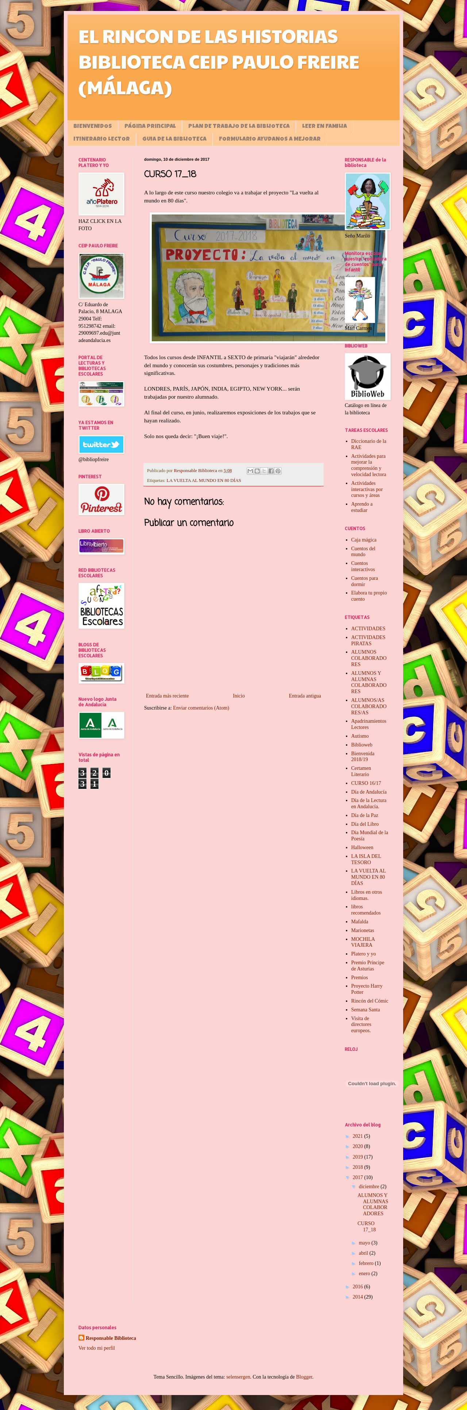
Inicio (239, 696)
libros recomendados (366, 910)
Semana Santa (365, 1009)
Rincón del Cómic (370, 1001)
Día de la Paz (364, 815)
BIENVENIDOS (92, 127)
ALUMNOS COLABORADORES (369, 658)
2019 (358, 1157)
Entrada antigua (305, 696)
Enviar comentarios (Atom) (201, 708)
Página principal (150, 127)
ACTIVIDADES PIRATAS (368, 640)
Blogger (304, 1377)
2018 (358, 1167)
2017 (358, 1177)
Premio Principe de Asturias (368, 966)
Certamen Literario (361, 771)
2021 (358, 1136)
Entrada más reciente (167, 696)
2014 (358, 1297)
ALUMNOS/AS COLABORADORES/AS (369, 706)
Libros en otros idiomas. (366, 895)
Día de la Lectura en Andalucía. (369, 803)
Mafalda (359, 921)
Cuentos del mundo (363, 552)
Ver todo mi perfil (96, 1348)
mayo (365, 1243)
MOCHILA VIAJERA (363, 942)
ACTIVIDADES (368, 628)
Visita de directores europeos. (361, 1025)
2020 (358, 1146)
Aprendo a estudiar (362, 507)
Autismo (360, 736)
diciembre (369, 1186)
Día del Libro (365, 824)
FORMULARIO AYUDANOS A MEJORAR (270, 139)
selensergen (238, 1377)
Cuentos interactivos (363, 566)
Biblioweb (362, 745)
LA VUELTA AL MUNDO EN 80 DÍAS (204, 480)
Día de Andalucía (369, 792)
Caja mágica (364, 540)
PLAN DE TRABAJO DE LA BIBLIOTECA (239, 127)
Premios (359, 977)
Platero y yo (363, 954)
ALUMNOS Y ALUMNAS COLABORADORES (369, 682)
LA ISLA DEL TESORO (366, 859)
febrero (367, 1263)
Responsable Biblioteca (111, 1338)
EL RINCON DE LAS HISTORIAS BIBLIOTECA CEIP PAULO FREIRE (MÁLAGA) (218, 61)
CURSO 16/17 (366, 783)
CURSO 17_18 (367, 1226)
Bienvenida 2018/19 (363, 757)
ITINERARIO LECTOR (102, 139)
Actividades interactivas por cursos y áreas (367, 489)
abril (364, 1253)
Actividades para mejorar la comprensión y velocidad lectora (368, 465)
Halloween (362, 847)
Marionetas (362, 930)
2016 (358, 1286)
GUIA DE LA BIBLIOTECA (174, 139)
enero (365, 1273)
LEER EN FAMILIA (324, 127)
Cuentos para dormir (364, 581)
